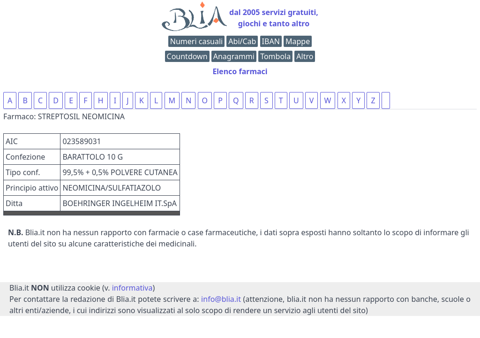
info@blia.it (221, 299)
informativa (132, 288)
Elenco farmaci (239, 71)
